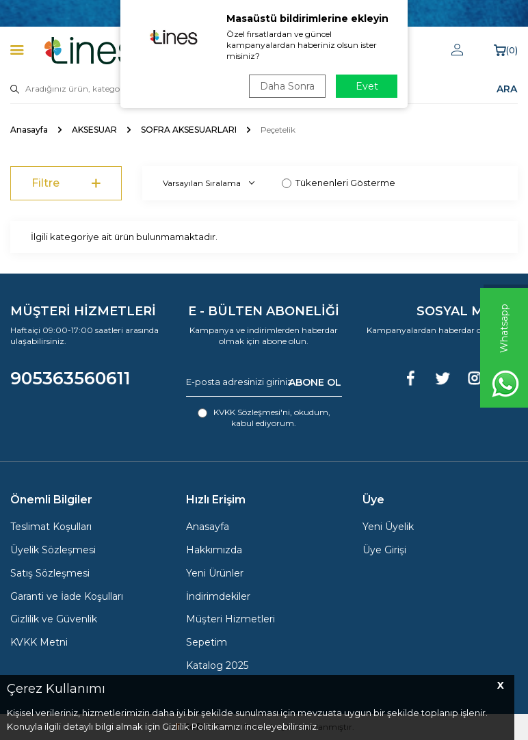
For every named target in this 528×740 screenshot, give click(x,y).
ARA (507, 89)
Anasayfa (29, 129)
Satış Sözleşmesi (50, 573)
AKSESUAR (94, 129)
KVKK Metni (39, 642)
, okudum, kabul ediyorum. (264, 417)
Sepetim (206, 642)
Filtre (66, 183)
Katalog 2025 (217, 665)
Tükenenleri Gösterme (338, 182)
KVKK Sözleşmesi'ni (251, 412)
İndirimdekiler (218, 596)
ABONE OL (315, 381)
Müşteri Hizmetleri (230, 619)
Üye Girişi (384, 550)
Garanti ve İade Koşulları (66, 596)
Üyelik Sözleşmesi (53, 550)
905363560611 (70, 378)
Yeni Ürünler (214, 573)
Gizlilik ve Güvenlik (53, 619)
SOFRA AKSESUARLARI (189, 129)
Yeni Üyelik (388, 526)
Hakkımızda (214, 550)
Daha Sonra (287, 86)
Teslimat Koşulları (51, 526)
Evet (367, 86)
